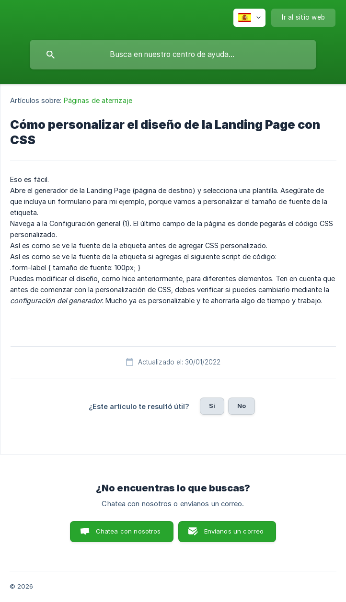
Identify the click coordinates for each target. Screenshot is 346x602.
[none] (249, 18)
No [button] (241, 405)
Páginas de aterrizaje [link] (98, 100)
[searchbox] (173, 54)
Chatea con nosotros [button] (128, 531)
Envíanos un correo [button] (234, 531)
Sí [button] (212, 405)
